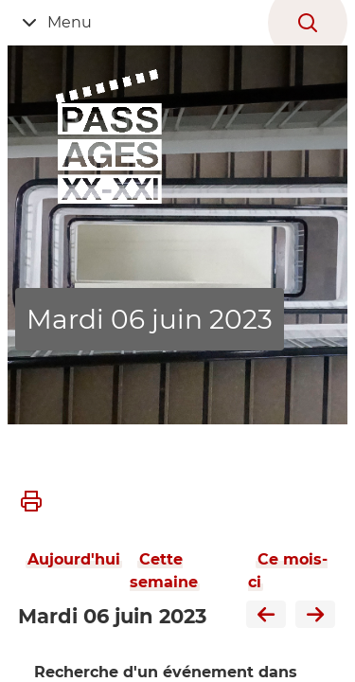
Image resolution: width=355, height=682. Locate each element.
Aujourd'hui (73, 559)
